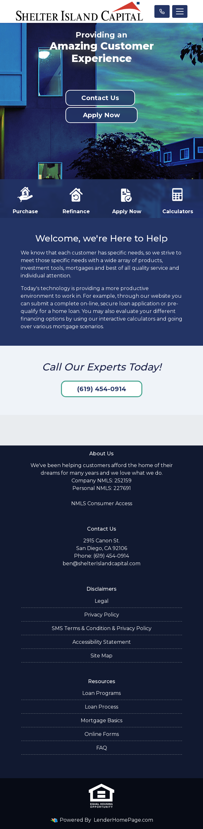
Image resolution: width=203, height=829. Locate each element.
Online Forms (102, 734)
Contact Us (100, 98)
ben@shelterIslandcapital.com (101, 564)
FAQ (101, 748)
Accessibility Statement (101, 642)
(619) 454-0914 (101, 389)
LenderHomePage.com (123, 820)
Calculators (177, 199)
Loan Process (101, 707)
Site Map (101, 656)
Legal (102, 601)
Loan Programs (101, 693)
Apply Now (101, 115)
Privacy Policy (101, 615)
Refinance (76, 199)
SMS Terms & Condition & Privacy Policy (102, 628)
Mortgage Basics (101, 720)
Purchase (25, 199)
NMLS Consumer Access (101, 503)
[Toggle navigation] (179, 11)
